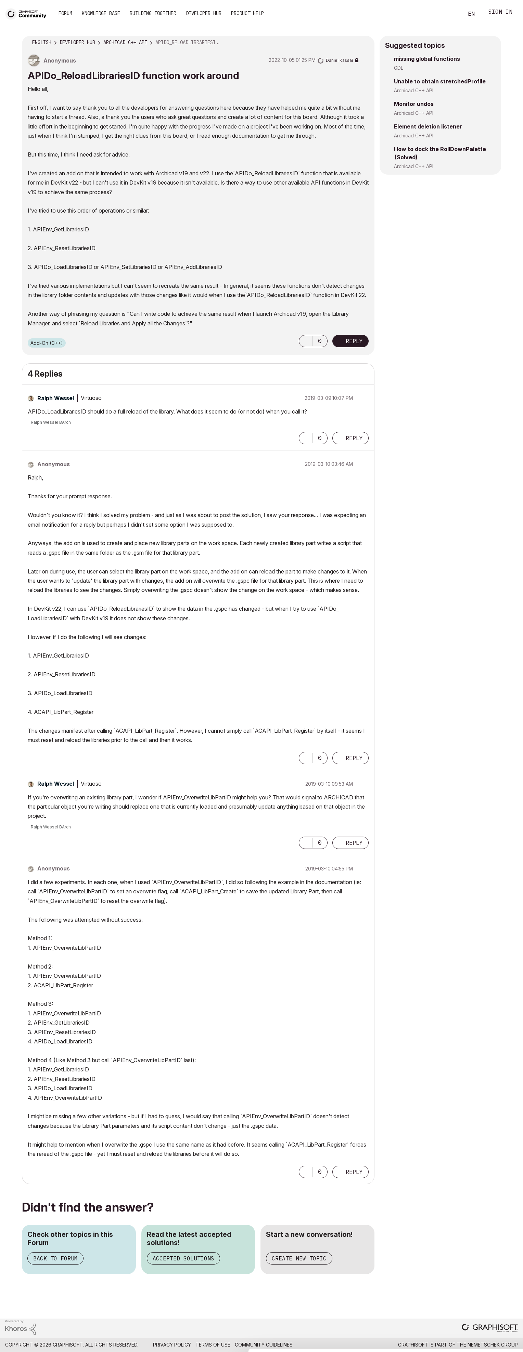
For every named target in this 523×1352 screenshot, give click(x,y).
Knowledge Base (101, 13)
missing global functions (427, 58)
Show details (271, 1343)
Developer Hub (203, 13)
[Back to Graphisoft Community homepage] (28, 13)
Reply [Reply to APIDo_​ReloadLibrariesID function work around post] (354, 341)
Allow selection (483, 1314)
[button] (305, 341)
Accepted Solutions (183, 1258)
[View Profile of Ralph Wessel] (55, 398)
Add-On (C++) (46, 343)
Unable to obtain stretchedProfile (440, 81)
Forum (65, 13)
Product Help (247, 13)
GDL (398, 68)
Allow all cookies (483, 1298)
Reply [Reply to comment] (354, 438)
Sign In (500, 12)
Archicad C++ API (413, 90)
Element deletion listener (428, 126)
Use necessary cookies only (483, 1335)
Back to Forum (55, 1258)
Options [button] (364, 43)
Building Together (153, 13)
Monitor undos (414, 103)
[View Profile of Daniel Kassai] (339, 60)
